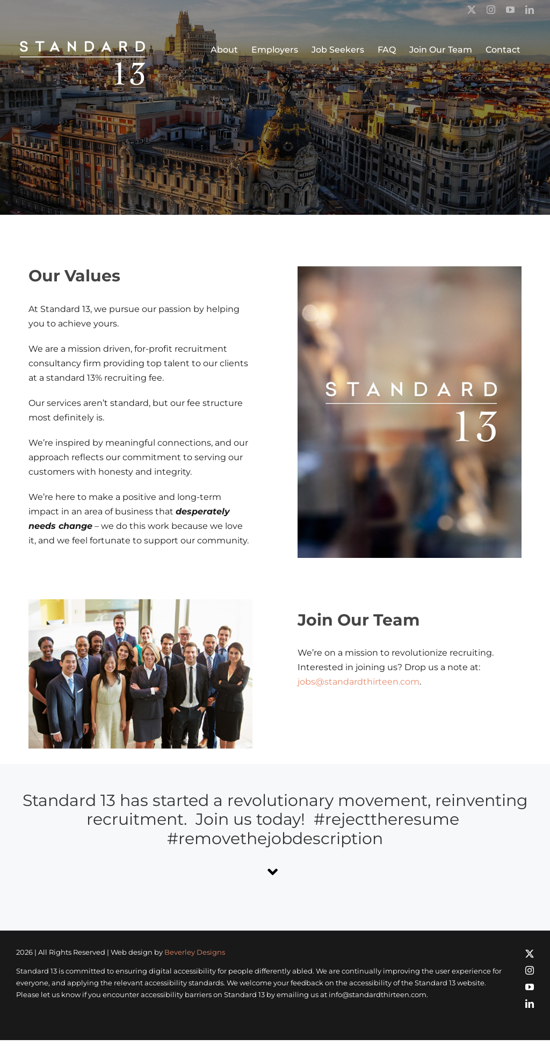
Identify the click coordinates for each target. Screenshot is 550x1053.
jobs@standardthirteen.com (358, 682)
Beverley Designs (194, 952)
